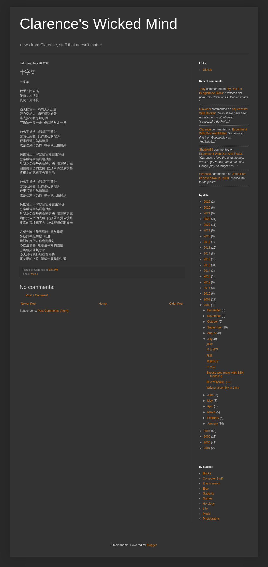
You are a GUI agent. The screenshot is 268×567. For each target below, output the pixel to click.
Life (205, 508)
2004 (207, 448)
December (214, 310)
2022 (207, 225)
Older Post (176, 303)
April (210, 406)
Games (207, 498)
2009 (207, 299)
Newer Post (28, 303)
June (210, 395)
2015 (207, 265)
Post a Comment (37, 295)
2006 (207, 436)
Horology (209, 503)
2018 (207, 247)
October (213, 321)
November (214, 316)
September (215, 327)
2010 (207, 293)
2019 (207, 242)
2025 (207, 207)
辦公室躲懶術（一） (220, 382)
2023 (207, 219)
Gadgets (208, 493)
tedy (202, 89)
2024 (207, 213)
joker (210, 344)
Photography (211, 518)
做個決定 (212, 361)
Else (205, 488)
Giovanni (205, 109)
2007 (207, 431)
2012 (207, 282)
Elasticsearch (211, 483)
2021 (207, 230)
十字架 (211, 367)
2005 (207, 442)
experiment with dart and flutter (220, 154)
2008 (207, 305)
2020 (207, 236)
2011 (207, 288)
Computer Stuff (213, 478)
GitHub (207, 69)
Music (34, 273)
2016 (207, 259)
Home (103, 303)
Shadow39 (206, 149)
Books (207, 473)
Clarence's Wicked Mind (99, 23)
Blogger (152, 545)
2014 (207, 270)
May (210, 400)
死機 (209, 355)
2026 (207, 201)
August (212, 333)
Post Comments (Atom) (53, 310)
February (213, 418)
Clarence (205, 129)
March (211, 412)
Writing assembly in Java (223, 387)
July (210, 339)
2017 (207, 253)
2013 (207, 276)
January (213, 423)
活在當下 (212, 349)
